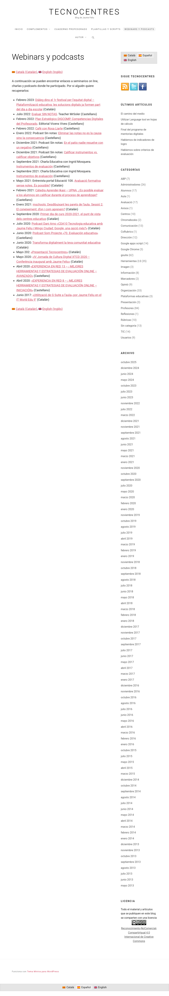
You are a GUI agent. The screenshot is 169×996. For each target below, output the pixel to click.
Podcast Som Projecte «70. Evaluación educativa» (65, 233)
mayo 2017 (127, 662)
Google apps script (132, 243)
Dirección (126, 237)
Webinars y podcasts (139, 29)
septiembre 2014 (131, 791)
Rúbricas (126, 319)
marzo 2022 (128, 415)
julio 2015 (126, 756)
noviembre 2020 (130, 468)
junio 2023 (127, 397)
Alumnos (126, 190)
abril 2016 (127, 726)
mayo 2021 (127, 450)
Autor (79, 37)
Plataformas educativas (135, 296)
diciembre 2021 (130, 421)
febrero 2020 (128, 503)
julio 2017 (126, 650)
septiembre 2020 (131, 479)
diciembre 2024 (130, 368)
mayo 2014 (127, 814)
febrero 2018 (128, 615)
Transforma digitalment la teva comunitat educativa (67, 242)
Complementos (37, 29)
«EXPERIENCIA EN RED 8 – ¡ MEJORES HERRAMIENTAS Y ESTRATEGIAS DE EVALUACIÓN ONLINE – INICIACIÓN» (56, 285)
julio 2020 (126, 485)
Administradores (130, 184)
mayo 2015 (127, 762)
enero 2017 (127, 679)
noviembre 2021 (130, 426)
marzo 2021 (128, 456)
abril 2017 (127, 668)
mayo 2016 (127, 720)
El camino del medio (133, 113)
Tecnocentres (84, 12)
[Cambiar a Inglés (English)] (50, 72)
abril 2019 (127, 538)
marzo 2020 (128, 497)
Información (128, 272)
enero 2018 (127, 620)
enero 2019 (127, 556)
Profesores (127, 308)
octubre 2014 (128, 785)
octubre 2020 (128, 473)
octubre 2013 (128, 856)
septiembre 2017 (131, 644)
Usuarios (126, 337)
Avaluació (126, 202)
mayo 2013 (127, 885)
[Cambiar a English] (130, 60)
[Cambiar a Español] (145, 55)
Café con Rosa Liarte (49, 128)
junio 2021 (127, 444)
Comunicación (129, 225)
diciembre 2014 (130, 779)
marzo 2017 (128, 673)
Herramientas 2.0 (131, 261)
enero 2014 (127, 838)
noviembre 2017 (130, 632)
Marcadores (128, 278)
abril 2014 (127, 820)
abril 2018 (127, 603)
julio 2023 (126, 391)
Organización (128, 290)
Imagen (125, 266)
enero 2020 (127, 509)
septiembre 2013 (131, 862)
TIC (123, 331)
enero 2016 (127, 744)
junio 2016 (127, 714)
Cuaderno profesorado (70, 29)
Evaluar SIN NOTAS (44, 114)
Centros (125, 214)
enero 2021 (127, 462)
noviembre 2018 (130, 562)
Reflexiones (127, 314)
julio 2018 (126, 585)
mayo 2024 (127, 379)
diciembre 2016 (130, 685)
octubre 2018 (128, 568)
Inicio (19, 29)
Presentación (128, 302)
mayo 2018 (127, 597)
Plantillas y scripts (105, 29)
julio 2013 (126, 873)
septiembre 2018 (131, 573)
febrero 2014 (128, 832)
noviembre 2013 (130, 850)
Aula (123, 196)
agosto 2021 (128, 438)
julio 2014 (126, 803)
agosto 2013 (128, 867)
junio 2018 (127, 591)
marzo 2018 (128, 609)
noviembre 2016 (130, 691)
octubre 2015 (128, 750)
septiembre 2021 (131, 432)
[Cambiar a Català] (129, 55)
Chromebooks (129, 220)
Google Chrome (130, 249)
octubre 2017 (128, 638)
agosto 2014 (128, 797)
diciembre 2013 (130, 844)
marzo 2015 (128, 773)
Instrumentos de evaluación (34, 166)
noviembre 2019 (130, 515)
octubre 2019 (128, 521)
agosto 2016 (128, 703)
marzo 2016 (128, 732)
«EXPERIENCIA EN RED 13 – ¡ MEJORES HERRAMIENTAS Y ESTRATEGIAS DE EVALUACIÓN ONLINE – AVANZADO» (56, 271)
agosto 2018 (128, 579)
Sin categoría (128, 325)
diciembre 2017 (130, 626)
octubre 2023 (128, 385)
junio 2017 (127, 656)
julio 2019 (126, 532)
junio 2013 (127, 879)
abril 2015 (127, 768)
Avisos (125, 208)
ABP (123, 178)
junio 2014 (127, 809)
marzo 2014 (128, 826)
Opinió (124, 284)
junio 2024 (127, 374)
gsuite (124, 255)
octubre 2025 (128, 362)
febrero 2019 (128, 550)
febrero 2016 (128, 738)
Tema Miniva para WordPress (43, 971)
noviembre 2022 (130, 403)
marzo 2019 (128, 544)
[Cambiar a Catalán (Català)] (24, 72)
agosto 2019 (128, 526)
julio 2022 (126, 409)
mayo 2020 (127, 491)
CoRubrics (127, 231)
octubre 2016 (128, 697)
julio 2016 (126, 709)
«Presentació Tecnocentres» (49, 252)
